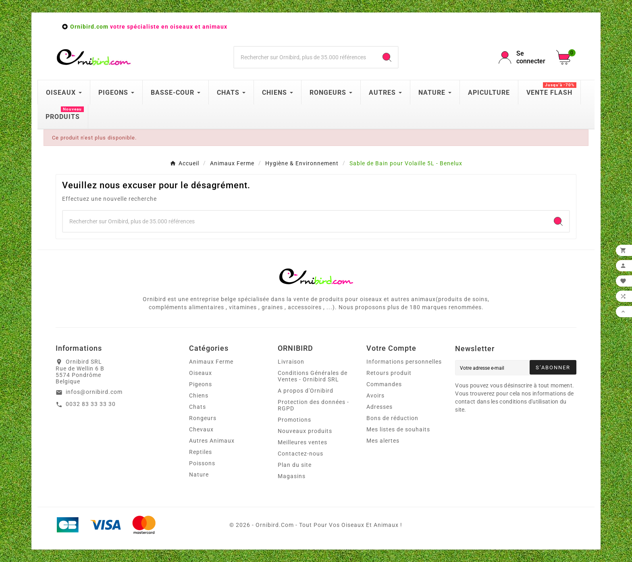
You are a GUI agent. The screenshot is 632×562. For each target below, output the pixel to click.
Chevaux (201, 429)
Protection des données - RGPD (313, 405)
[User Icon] (522, 57)
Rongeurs (202, 418)
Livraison (291, 361)
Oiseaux (200, 373)
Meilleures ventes (302, 442)
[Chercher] (305, 57)
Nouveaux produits (305, 431)
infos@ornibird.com (94, 392)
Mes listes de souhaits (398, 429)
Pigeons (200, 384)
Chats (197, 407)
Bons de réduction (392, 418)
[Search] (387, 57)
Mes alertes (382, 440)
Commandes (384, 384)
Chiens (198, 395)
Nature (199, 474)
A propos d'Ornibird (305, 390)
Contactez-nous (300, 453)
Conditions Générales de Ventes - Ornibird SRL (312, 376)
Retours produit (389, 373)
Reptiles (200, 452)
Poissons (202, 463)
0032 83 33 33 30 (91, 404)
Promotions (294, 419)
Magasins (292, 476)
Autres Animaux (212, 440)
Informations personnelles (404, 361)
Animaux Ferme (211, 361)
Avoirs (375, 395)
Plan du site (295, 465)
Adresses (379, 407)
